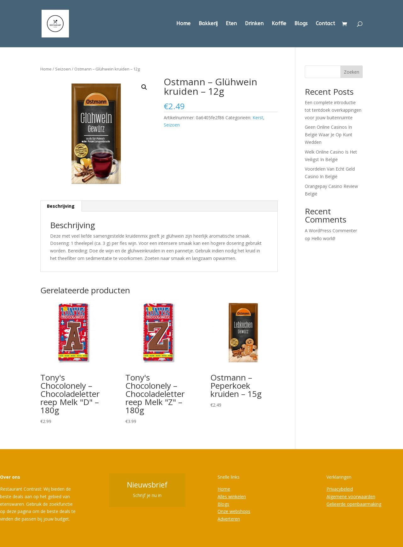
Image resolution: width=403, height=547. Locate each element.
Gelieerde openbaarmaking (353, 504)
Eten (231, 23)
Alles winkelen (232, 496)
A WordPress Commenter (331, 231)
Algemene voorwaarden (350, 496)
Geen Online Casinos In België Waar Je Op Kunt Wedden (328, 134)
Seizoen (63, 69)
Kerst (258, 118)
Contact (325, 23)
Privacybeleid (339, 489)
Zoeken (351, 72)
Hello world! (323, 238)
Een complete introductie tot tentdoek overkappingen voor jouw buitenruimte (333, 110)
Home (183, 23)
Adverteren (229, 519)
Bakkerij (208, 23)
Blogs (301, 23)
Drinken (254, 23)
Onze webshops (234, 511)
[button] (144, 87)
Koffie (279, 23)
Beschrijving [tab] (61, 206)
